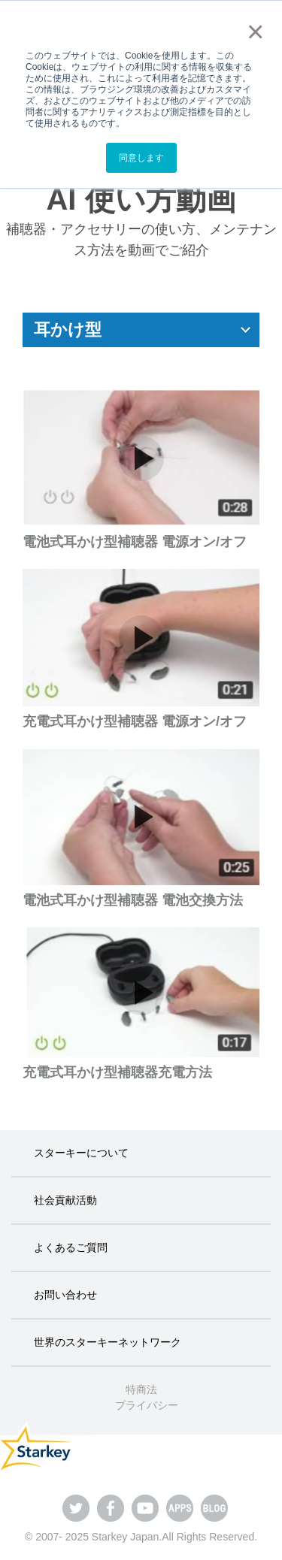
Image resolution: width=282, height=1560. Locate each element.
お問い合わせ (65, 1295)
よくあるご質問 (71, 1247)
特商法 (141, 1389)
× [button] (252, 31)
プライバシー (146, 1405)
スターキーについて (81, 1153)
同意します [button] (141, 158)
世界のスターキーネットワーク (107, 1342)
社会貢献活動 (65, 1200)
